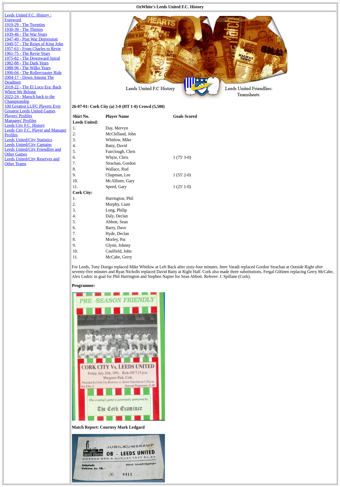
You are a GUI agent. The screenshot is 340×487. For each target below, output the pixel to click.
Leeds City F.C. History (25, 125)
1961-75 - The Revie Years (27, 53)
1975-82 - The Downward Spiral (32, 58)
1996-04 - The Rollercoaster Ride (33, 72)
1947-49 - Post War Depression (31, 39)
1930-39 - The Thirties (24, 29)
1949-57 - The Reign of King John (34, 44)
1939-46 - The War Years (26, 34)
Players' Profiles (18, 115)
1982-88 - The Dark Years (27, 63)
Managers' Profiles (20, 120)
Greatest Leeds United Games (30, 111)
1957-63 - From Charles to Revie (33, 48)
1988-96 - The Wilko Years (27, 68)
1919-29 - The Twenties (25, 24)
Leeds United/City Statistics (28, 139)
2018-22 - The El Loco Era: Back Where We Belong (33, 89)
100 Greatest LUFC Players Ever (33, 106)
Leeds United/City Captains (28, 144)
